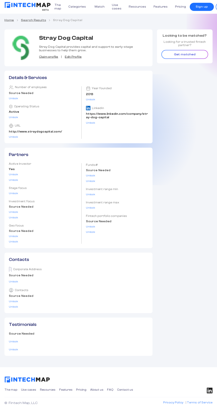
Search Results (33, 20)
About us (96, 389)
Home (9, 20)
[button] (78, 6)
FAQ (110, 389)
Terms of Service (200, 402)
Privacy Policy (173, 402)
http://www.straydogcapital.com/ (35, 131)
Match (100, 6)
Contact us (125, 389)
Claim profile (48, 56)
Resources (137, 6)
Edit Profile (73, 56)
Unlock (13, 98)
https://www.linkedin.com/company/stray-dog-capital (117, 115)
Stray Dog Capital (67, 20)
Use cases (116, 6)
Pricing (180, 6)
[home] (27, 5)
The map (57, 6)
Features (161, 6)
